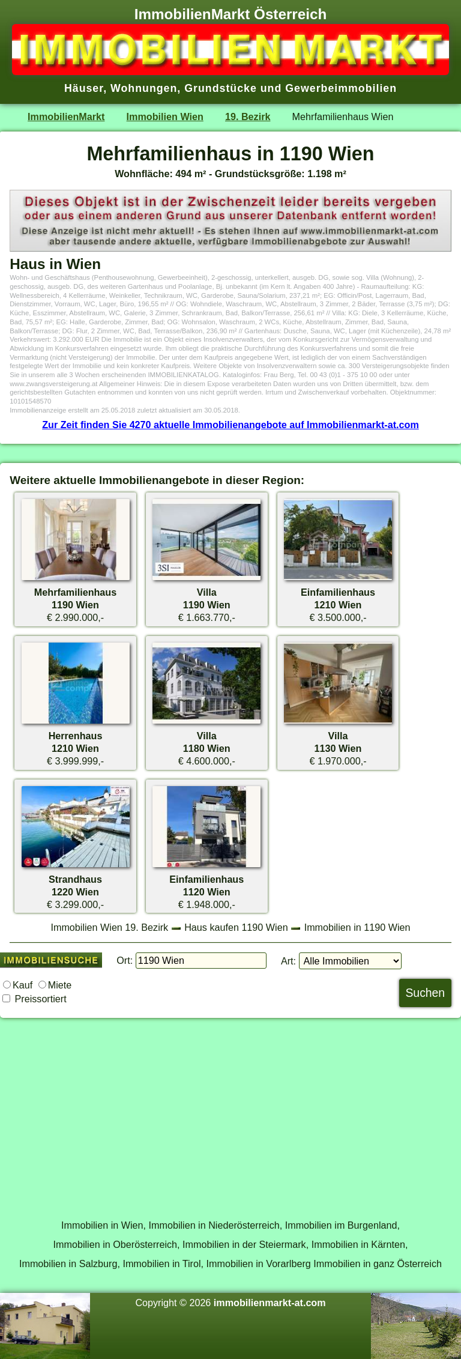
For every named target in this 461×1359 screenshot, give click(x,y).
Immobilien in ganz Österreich (377, 1263)
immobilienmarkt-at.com (270, 1302)
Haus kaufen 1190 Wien (236, 927)
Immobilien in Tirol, (162, 1263)
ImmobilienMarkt (66, 116)
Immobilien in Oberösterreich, (116, 1244)
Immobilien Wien (165, 116)
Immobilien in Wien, (103, 1225)
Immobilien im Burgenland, (342, 1225)
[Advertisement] (230, 1112)
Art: (288, 960)
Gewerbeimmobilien (341, 88)
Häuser (83, 88)
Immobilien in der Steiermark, (245, 1244)
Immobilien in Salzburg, (69, 1263)
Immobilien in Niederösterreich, (216, 1225)
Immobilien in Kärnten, (360, 1244)
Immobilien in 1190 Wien (357, 927)
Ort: (124, 960)
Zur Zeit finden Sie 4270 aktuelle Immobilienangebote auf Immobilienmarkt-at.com (230, 424)
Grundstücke (220, 88)
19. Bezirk (247, 116)
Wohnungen (143, 88)
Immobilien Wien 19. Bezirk (109, 927)
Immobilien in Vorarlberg (258, 1263)
